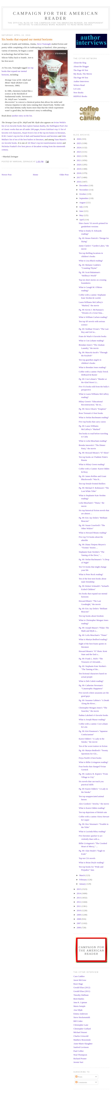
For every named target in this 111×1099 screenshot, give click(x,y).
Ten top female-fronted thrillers (92, 483)
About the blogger (81, 66)
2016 (79, 181)
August (82, 202)
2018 (79, 173)
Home (35, 174)
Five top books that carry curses (92, 421)
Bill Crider (78, 1021)
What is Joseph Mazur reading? (92, 719)
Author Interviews (81, 81)
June (81, 211)
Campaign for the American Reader (55, 16)
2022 (79, 156)
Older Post (64, 174)
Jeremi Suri (78, 1062)
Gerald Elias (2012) (81, 987)
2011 (79, 906)
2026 (79, 139)
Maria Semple (79, 1006)
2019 (79, 169)
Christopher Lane (80, 1025)
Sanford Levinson (81, 1047)
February (83, 879)
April (81, 219)
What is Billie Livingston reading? (93, 762)
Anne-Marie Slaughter (83, 1043)
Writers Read (79, 85)
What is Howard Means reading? (93, 532)
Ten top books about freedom (91, 616)
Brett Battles (78, 999)
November (84, 189)
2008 (79, 919)
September (84, 198)
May (81, 215)
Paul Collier (78, 1051)
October (83, 194)
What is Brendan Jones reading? (92, 367)
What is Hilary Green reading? (92, 464)
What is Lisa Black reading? (91, 260)
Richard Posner (80, 1058)
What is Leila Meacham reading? (93, 441)
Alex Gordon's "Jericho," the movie (94, 803)
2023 (79, 152)
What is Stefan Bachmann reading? (94, 417)
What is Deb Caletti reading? (91, 681)
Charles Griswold (80, 1036)
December (84, 185)
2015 (79, 889)
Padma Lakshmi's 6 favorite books (93, 715)
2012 (79, 902)
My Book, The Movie (82, 74)
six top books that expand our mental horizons (17, 71)
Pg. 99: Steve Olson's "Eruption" (92, 409)
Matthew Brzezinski (82, 1040)
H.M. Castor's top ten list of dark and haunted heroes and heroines (30, 136)
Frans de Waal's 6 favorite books (92, 336)
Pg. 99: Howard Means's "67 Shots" (94, 452)
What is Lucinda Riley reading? (92, 831)
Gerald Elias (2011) (81, 991)
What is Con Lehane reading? (91, 340)
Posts (78, 1077)
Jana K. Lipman (80, 1002)
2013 (79, 897)
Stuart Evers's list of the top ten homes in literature (43, 133)
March (82, 875)
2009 (79, 914)
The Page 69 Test (80, 70)
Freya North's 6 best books (90, 758)
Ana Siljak (77, 1010)
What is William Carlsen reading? (93, 317)
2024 (79, 147)
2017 (79, 177)
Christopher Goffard (82, 1028)
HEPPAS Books (80, 96)
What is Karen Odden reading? (92, 808)
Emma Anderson (80, 1013)
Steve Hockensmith (81, 1017)
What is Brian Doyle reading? (91, 862)
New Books (78, 92)
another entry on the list (22, 115)
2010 (79, 910)
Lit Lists (77, 89)
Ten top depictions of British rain (93, 812)
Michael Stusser (80, 1032)
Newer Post (6, 174)
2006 (79, 927)
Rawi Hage (78, 984)
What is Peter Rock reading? (91, 574)
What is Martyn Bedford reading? (93, 639)
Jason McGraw (79, 980)
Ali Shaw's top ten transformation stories (44, 143)
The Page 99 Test (80, 77)
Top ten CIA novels (87, 858)
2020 (79, 164)
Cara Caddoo (79, 976)
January (83, 884)
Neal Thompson (80, 1055)
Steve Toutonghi (44, 44)
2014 (79, 893)
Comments (81, 1082)
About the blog (79, 62)
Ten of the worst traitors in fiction (93, 746)
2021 (79, 160)
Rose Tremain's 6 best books (91, 413)
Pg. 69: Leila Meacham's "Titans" (93, 635)
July (81, 207)
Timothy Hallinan (80, 995)
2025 (79, 143)
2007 (79, 923)
